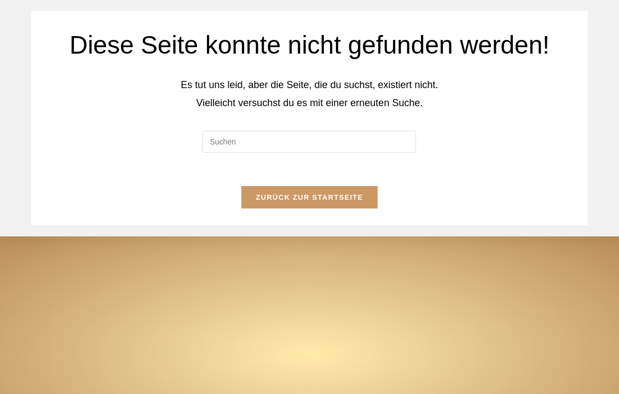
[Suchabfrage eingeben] (309, 142)
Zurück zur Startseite (309, 197)
